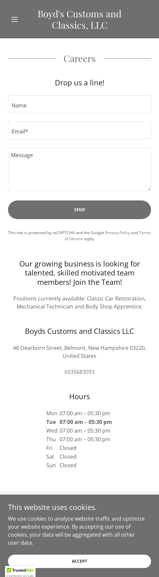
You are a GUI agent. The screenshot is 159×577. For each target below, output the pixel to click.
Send (79, 209)
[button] (19, 19)
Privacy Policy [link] (117, 232)
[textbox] (79, 104)
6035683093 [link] (79, 372)
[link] (80, 19)
